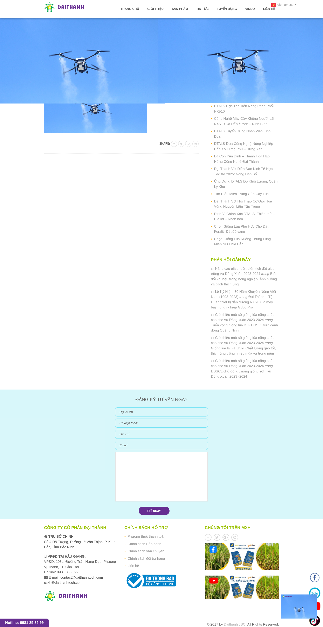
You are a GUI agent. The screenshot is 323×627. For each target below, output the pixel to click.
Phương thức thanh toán (146, 537)
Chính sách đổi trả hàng (146, 559)
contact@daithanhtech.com (82, 577)
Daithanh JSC (235, 624)
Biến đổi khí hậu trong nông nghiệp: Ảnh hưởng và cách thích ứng (244, 279)
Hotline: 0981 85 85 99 (24, 623)
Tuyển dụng (227, 8)
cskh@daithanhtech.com (63, 583)
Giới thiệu (155, 8)
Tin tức (202, 8)
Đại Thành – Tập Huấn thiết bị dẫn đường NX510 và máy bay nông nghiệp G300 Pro (243, 302)
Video (250, 8)
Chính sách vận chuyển (146, 551)
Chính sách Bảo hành (144, 544)
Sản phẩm (180, 8)
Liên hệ (269, 8)
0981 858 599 (67, 572)
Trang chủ (130, 8)
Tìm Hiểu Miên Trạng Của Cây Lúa (241, 194)
